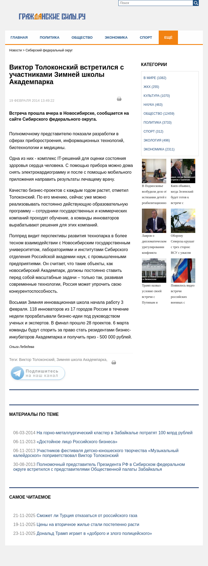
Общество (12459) (159, 114)
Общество (82, 37)
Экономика (116, 37)
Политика (49, 37)
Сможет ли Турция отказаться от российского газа (86, 515)
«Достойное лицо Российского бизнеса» (76, 441)
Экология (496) (157, 140)
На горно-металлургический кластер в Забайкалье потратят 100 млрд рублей (114, 432)
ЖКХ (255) (151, 87)
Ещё (168, 37)
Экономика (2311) (159, 149)
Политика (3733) (157, 122)
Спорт (146, 37)
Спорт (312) (153, 131)
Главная (19, 37)
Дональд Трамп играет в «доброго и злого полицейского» (93, 533)
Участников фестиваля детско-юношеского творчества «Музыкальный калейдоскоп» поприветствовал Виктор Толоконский (95, 453)
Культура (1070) (157, 96)
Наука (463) (153, 105)
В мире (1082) (155, 78)
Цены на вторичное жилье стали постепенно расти (87, 524)
